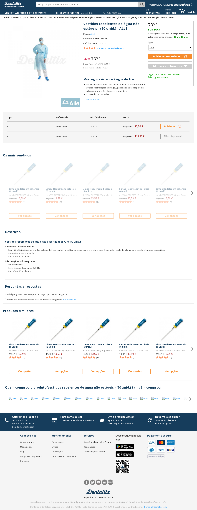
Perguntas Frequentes (31, 456)
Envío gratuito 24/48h (121, 417)
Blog (91, 12)
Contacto (24, 461)
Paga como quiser (71, 417)
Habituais (170, 12)
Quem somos (27, 442)
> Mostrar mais (92, 99)
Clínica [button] (9, 12)
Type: (150, 42)
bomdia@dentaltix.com (23, 426)
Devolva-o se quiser (167, 417)
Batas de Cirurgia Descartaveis (157, 17)
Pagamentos (58, 442)
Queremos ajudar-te (25, 417)
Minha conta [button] (154, 12)
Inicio (7, 17)
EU (96, 497)
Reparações (89, 446)
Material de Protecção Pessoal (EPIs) (116, 17)
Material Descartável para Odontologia (71, 17)
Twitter (92, 482)
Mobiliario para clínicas (94, 451)
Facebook (86, 482)
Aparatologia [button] (23, 12)
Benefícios (97, 442)
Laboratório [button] (40, 12)
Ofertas (74, 12)
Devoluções (57, 451)
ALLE (92, 34)
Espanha (88, 497)
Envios (55, 446)
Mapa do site (26, 446)
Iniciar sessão (69, 299)
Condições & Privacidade (64, 456)
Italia (110, 497)
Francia (102, 497)
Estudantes (62, 12)
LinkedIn (104, 482)
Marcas (84, 12)
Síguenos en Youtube (98, 482)
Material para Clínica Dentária (29, 17)
